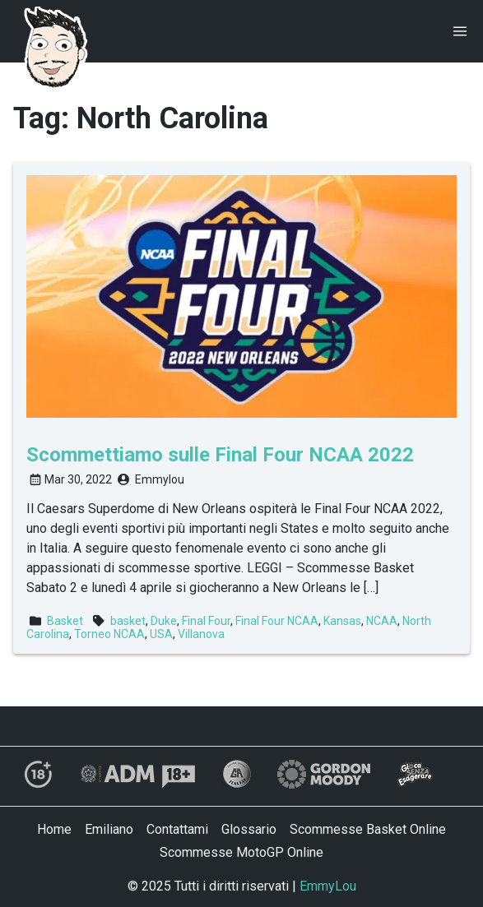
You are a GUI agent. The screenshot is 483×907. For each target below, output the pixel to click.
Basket (65, 620)
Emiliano (109, 829)
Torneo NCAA (109, 634)
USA (161, 634)
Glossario (248, 829)
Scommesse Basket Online (368, 829)
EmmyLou (328, 886)
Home (54, 829)
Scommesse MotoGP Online (241, 852)
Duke (164, 620)
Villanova (201, 634)
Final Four (206, 620)
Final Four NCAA (276, 620)
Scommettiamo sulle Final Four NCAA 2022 (220, 454)
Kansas (342, 620)
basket (128, 620)
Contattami (177, 829)
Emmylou (159, 479)
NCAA (381, 620)
